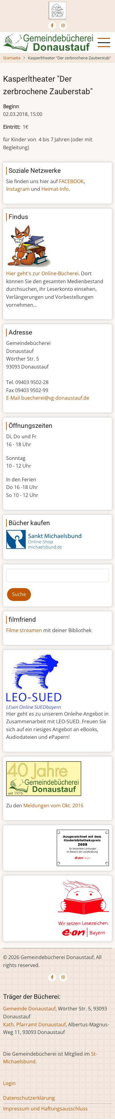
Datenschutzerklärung (29, 1098)
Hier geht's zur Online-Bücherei (42, 273)
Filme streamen (24, 630)
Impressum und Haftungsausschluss (45, 1108)
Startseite (12, 58)
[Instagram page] (63, 25)
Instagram (18, 189)
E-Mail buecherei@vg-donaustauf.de (47, 398)
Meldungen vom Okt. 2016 (53, 805)
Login (9, 1083)
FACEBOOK (71, 181)
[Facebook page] (52, 25)
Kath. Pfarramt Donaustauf (34, 1024)
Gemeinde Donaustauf (29, 1008)
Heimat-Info (55, 189)
